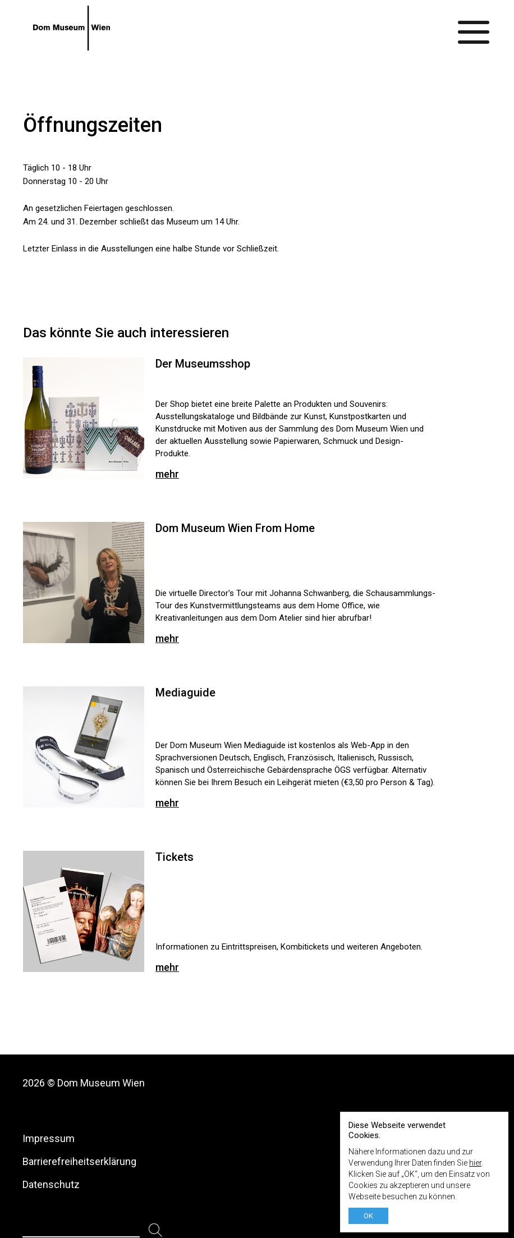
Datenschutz (51, 1184)
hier (475, 1162)
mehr (167, 474)
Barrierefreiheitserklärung (79, 1161)
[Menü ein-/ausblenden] (474, 28)
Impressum (48, 1138)
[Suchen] (155, 1230)
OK (368, 1216)
